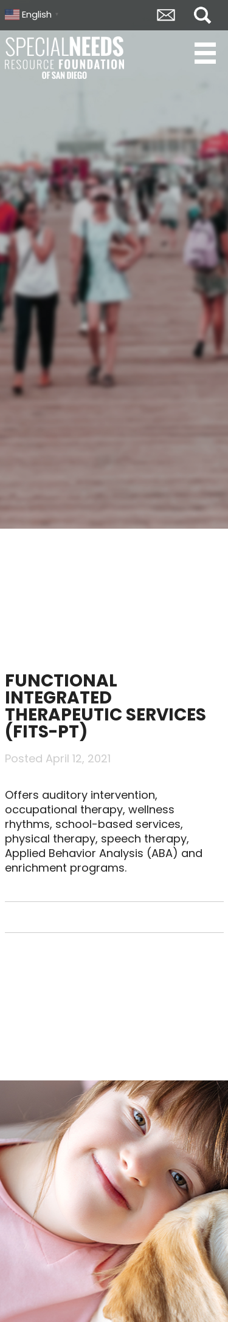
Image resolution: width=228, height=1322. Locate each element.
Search (202, 15)
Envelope (166, 15)
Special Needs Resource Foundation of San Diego (65, 57)
